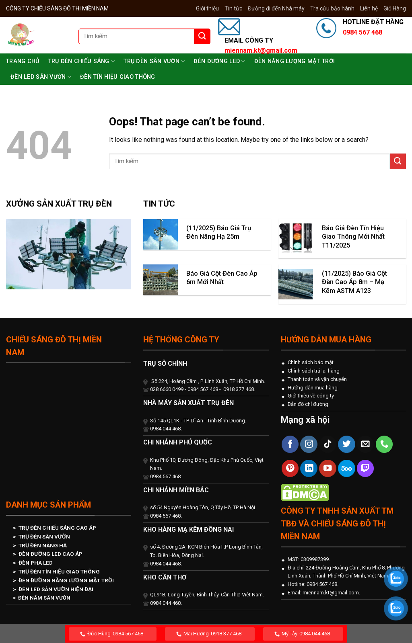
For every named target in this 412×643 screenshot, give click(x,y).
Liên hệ (369, 8)
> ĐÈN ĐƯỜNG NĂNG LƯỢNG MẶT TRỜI (63, 580)
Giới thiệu (207, 8)
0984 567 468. (321, 584)
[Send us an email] (365, 444)
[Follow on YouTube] (327, 468)
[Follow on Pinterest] (290, 468)
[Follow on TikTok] (327, 444)
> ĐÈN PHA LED (33, 562)
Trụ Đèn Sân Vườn (154, 61)
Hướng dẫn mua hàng (313, 388)
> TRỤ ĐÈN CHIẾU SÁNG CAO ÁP (54, 527)
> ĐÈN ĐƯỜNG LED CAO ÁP (47, 554)
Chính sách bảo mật (311, 362)
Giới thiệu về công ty (311, 396)
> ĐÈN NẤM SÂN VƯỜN (41, 598)
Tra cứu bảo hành (332, 8)
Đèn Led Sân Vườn (40, 77)
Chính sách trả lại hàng (314, 371)
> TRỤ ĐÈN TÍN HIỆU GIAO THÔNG (56, 571)
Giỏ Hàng (394, 8)
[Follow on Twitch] (365, 468)
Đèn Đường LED (219, 61)
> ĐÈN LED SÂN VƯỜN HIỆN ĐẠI (53, 589)
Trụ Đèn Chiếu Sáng (81, 61)
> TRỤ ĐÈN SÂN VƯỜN (41, 536)
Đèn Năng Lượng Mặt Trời (294, 61)
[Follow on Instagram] (308, 444)
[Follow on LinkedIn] (308, 468)
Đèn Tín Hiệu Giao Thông (117, 77)
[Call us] (384, 444)
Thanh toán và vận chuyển (317, 379)
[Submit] (202, 36)
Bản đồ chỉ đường (308, 404)
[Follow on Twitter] (346, 444)
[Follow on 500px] (346, 468)
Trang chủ (22, 61)
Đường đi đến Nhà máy (276, 8)
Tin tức (233, 8)
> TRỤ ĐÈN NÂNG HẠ (40, 545)
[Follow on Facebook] (290, 444)
